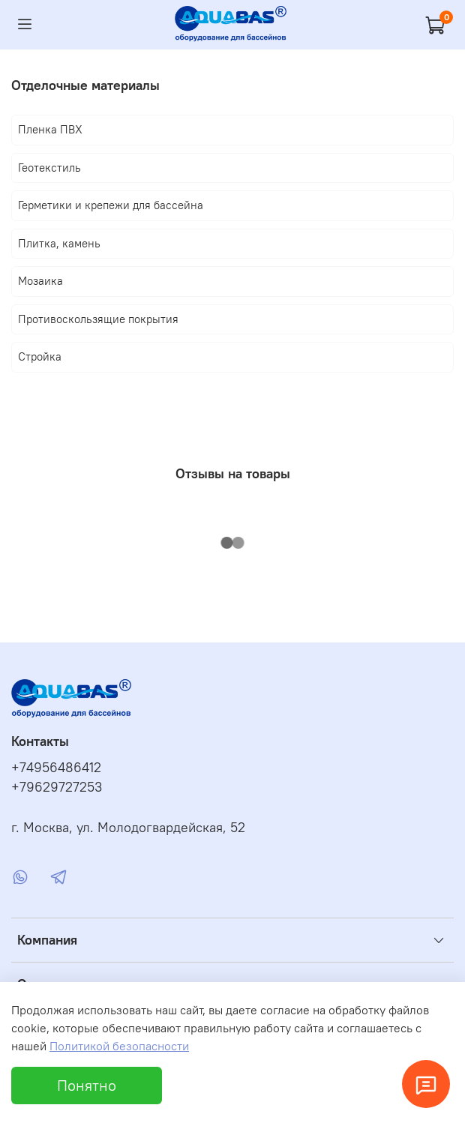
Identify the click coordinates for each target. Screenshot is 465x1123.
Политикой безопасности (119, 1045)
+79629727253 (56, 787)
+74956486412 (56, 767)
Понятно (86, 1085)
